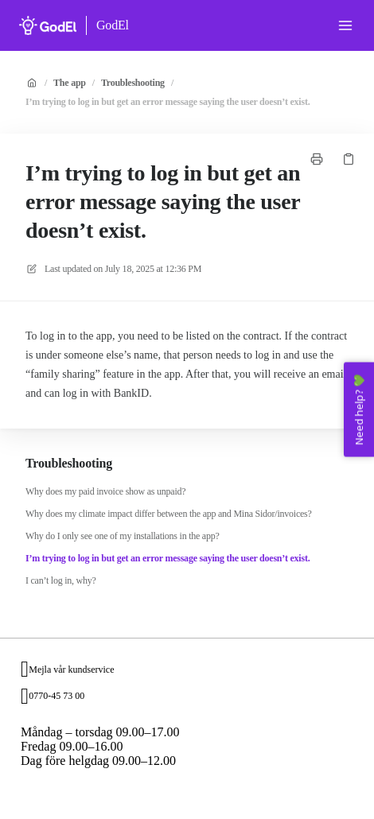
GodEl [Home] (112, 25)
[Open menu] (345, 25)
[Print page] (316, 159)
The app (69, 82)
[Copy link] (348, 159)
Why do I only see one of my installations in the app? (122, 535)
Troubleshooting (133, 82)
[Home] (48, 25)
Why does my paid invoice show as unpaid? (105, 491)
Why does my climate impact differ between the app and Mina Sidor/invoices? (168, 513)
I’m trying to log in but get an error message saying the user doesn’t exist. (167, 101)
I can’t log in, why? (60, 580)
